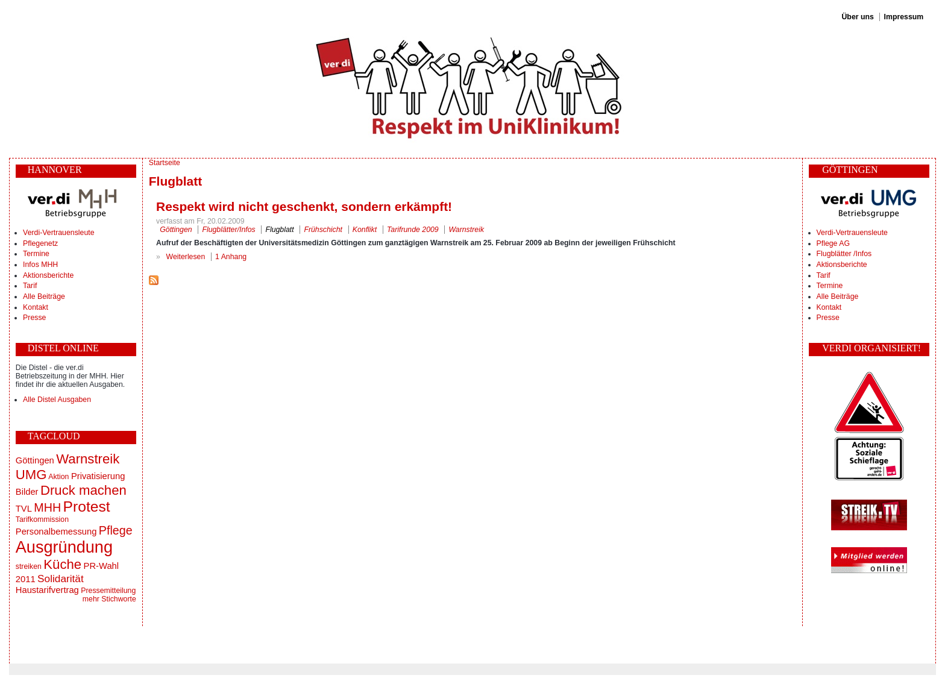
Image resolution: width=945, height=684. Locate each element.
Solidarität (60, 579)
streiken (29, 566)
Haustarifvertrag (47, 590)
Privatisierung (98, 476)
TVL (24, 508)
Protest (86, 506)
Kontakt (35, 307)
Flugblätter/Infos (228, 229)
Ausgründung (64, 547)
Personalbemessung (56, 531)
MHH (47, 507)
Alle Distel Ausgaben (57, 399)
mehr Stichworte (109, 599)
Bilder (27, 492)
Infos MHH (40, 264)
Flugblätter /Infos (844, 253)
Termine (36, 253)
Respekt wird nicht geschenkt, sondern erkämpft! (304, 206)
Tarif (30, 285)
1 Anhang (230, 257)
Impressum (904, 17)
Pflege (116, 530)
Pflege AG (833, 243)
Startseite (164, 162)
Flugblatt (279, 229)
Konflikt (365, 229)
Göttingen (35, 460)
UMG (31, 474)
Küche (62, 564)
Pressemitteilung (108, 590)
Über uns (857, 17)
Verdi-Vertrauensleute (58, 232)
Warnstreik (87, 458)
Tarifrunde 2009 (413, 229)
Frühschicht (323, 229)
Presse (34, 317)
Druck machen (83, 490)
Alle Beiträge (44, 296)
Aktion (58, 476)
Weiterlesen (186, 257)
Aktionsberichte (48, 275)
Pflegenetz (40, 243)
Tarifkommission (42, 519)
